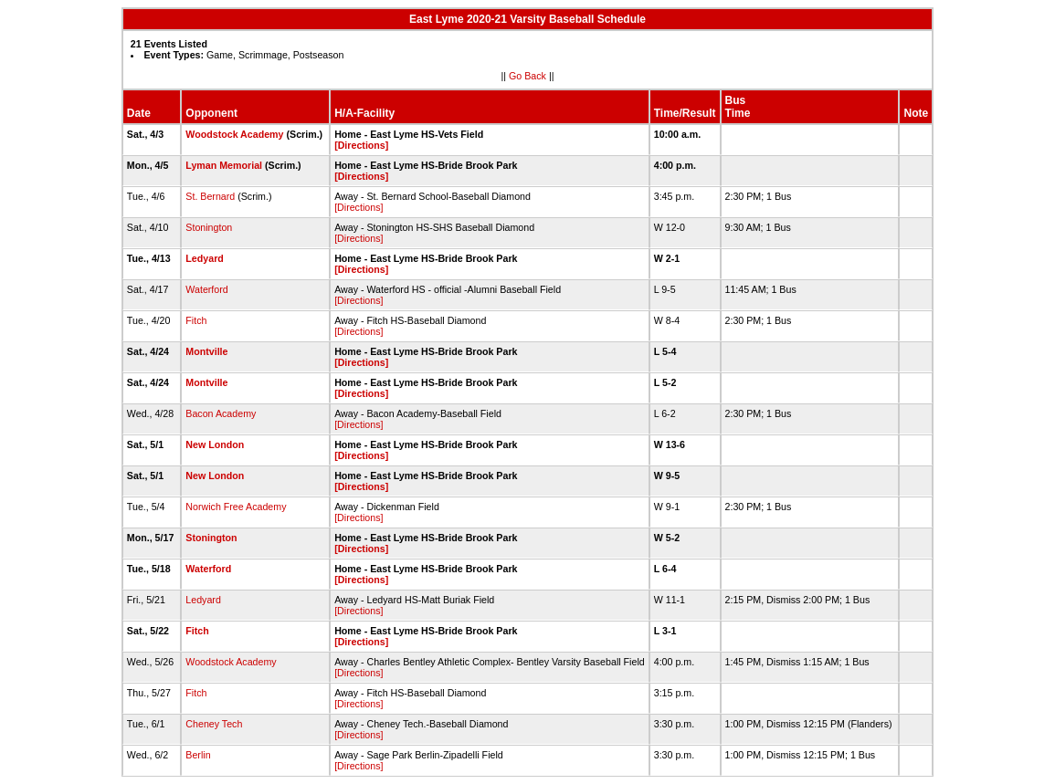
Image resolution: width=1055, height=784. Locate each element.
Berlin (197, 754)
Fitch (195, 320)
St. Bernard (210, 196)
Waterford (206, 289)
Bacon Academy (220, 413)
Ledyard (204, 258)
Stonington (208, 227)
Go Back (527, 75)
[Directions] (361, 145)
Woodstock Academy (234, 134)
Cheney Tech (213, 723)
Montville (206, 351)
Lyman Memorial (223, 165)
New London (214, 444)
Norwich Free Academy (235, 506)
